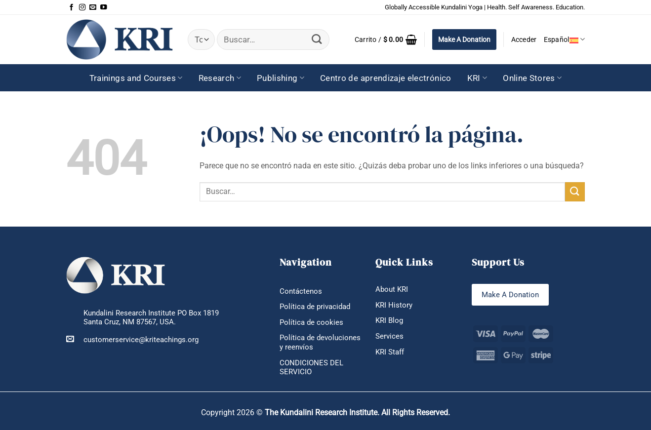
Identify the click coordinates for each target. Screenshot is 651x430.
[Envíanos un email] (92, 7)
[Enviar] (316, 39)
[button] (386, 39)
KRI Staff (389, 352)
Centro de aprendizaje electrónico (385, 78)
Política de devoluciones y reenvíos (320, 342)
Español (564, 39)
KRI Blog (389, 320)
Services (389, 336)
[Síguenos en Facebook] (71, 7)
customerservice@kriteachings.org (132, 339)
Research (220, 78)
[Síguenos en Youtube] (103, 7)
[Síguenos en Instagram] (82, 7)
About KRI (391, 289)
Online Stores (532, 78)
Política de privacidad (315, 306)
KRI (477, 78)
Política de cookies (311, 322)
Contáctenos (301, 291)
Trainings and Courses (136, 78)
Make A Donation (464, 39)
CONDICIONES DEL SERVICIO (311, 367)
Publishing (280, 78)
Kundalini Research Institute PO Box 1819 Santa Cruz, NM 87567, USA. (151, 318)
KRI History (393, 305)
